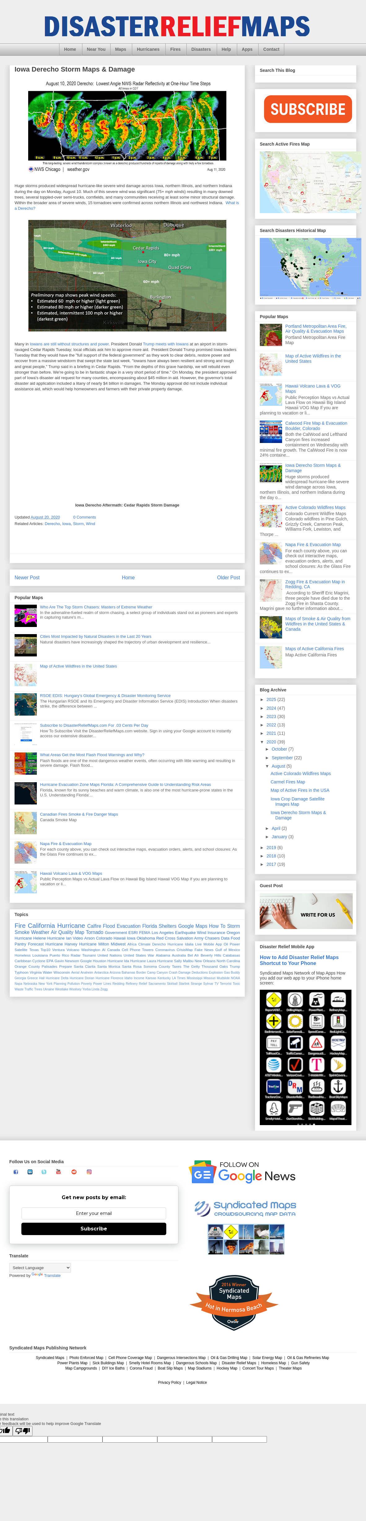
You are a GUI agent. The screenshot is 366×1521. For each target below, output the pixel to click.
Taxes (176, 966)
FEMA (144, 932)
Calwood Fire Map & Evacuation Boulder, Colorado (316, 426)
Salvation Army (189, 938)
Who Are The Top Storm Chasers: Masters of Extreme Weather (96, 607)
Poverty (86, 983)
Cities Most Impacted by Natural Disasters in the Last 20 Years (95, 636)
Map (79, 932)
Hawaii (120, 938)
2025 (272, 699)
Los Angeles (163, 932)
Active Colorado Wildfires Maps (315, 507)
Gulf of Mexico (227, 950)
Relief (143, 983)
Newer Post (27, 577)
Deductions (200, 972)
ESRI (133, 932)
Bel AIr (193, 955)
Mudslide (223, 978)
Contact (271, 49)
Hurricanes (148, 49)
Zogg (104, 989)
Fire (20, 925)
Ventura (58, 950)
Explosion (216, 972)
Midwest (118, 944)
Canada (113, 950)
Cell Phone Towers (137, 950)
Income (139, 978)
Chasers (212, 938)
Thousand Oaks (215, 966)
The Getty (191, 966)
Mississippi (194, 978)
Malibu (188, 961)
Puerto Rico (59, 955)
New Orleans (205, 961)
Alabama (163, 955)
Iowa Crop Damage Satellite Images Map (298, 801)
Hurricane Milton (94, 944)
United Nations (110, 955)
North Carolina (228, 961)
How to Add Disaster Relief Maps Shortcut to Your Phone (299, 960)
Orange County (27, 966)
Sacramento (157, 983)
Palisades (50, 966)
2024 (272, 708)
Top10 (45, 950)
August (279, 766)
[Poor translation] (23, 1431)
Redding (118, 983)
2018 (272, 855)
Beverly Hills (211, 955)
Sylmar (208, 983)
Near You (96, 49)
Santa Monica (108, 966)
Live (198, 944)
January (280, 836)
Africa (132, 944)
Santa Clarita (84, 966)
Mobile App (212, 944)
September (283, 757)
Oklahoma (146, 938)
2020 (272, 741)
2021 (272, 733)
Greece (32, 978)
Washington (90, 950)
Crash (173, 972)
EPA (50, 961)
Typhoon (21, 972)
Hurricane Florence (109, 978)
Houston (100, 961)
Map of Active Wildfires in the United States (78, 666)
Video (78, 938)
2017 (272, 864)
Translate (46, 1275)
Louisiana (40, 955)
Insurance (216, 932)
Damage (184, 972)
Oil (226, 944)
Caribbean (23, 961)
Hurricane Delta (57, 978)
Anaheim (87, 972)
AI (103, 950)
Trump (235, 966)
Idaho (128, 978)
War (151, 955)
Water (47, 972)
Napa (18, 983)
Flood (109, 926)
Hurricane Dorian (82, 978)
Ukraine (48, 989)
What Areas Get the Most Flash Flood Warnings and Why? (92, 754)
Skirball (172, 983)
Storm (78, 523)
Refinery (132, 983)
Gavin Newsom (66, 961)
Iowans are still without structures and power (69, 344)
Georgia (20, 978)
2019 (272, 847)
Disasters (201, 49)
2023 (272, 716)
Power (235, 944)
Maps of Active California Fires (314, 648)
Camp (151, 972)
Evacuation (129, 926)
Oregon (233, 932)
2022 (272, 724)
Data (225, 938)
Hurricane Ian (59, 938)
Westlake (61, 989)
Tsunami (89, 955)
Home (70, 49)
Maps (120, 49)
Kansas (151, 978)
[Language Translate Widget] (40, 1268)
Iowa (66, 523)
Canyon (162, 972)
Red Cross (165, 938)
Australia (179, 955)
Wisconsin (62, 972)
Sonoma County (156, 966)
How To (217, 926)
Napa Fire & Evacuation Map (65, 843)
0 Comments (84, 517)
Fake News (203, 950)
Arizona (115, 972)
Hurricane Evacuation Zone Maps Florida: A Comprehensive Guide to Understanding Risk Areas (125, 784)
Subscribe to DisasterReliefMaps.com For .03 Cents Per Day (94, 725)
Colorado (104, 938)
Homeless (23, 955)
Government (116, 932)
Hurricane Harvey (61, 944)
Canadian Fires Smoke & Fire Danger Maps (79, 814)
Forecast (36, 944)
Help (226, 49)
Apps (247, 49)
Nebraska (30, 983)
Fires (175, 49)
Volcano (73, 950)
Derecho (52, 523)
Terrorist (226, 983)
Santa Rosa (132, 966)
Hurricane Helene (30, 938)
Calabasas (231, 955)
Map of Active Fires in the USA (300, 790)
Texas (34, 950)
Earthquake (185, 932)
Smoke (22, 932)
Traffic (28, 989)
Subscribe (94, 1229)
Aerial (75, 972)
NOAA (235, 978)
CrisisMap (184, 950)
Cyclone (38, 961)
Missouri (209, 978)
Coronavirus (165, 950)
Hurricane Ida (118, 961)
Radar (76, 955)
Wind (90, 523)
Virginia (36, 972)
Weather (40, 932)
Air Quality (62, 932)
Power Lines (102, 983)
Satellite (21, 950)
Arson (89, 938)
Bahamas (128, 972)
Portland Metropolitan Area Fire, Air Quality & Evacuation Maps (316, 329)
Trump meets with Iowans (166, 344)
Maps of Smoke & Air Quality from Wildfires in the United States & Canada (318, 624)
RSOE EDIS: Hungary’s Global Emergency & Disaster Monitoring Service (105, 695)
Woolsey (75, 989)
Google (86, 961)
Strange (196, 983)
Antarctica (101, 972)
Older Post (228, 577)
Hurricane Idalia (181, 944)
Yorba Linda (90, 989)
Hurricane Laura (143, 961)
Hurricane (71, 925)
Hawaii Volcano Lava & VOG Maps (71, 873)
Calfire (94, 926)
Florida (149, 926)
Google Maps (192, 926)
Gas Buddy (232, 972)
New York (45, 983)
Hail (42, 978)
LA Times (178, 978)
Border (141, 972)
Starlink (184, 983)
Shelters (167, 926)
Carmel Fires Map (288, 781)
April (276, 828)
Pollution (74, 983)
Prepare (65, 966)
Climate (144, 944)
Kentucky (164, 978)
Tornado (94, 932)
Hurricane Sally (169, 961)
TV (217, 983)
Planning (60, 983)
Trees (38, 989)
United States (135, 955)
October (280, 749)
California (41, 925)
